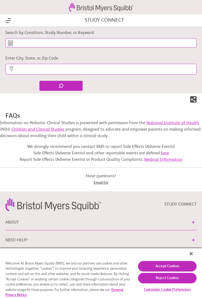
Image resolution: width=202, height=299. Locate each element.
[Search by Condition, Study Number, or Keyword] (101, 42)
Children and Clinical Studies (37, 129)
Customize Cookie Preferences (167, 289)
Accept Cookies (167, 266)
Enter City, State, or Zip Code (31, 58)
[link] (53, 204)
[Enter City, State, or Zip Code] (101, 69)
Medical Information (163, 160)
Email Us (101, 183)
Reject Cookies (167, 278)
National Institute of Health (172, 123)
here (165, 153)
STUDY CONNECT (104, 20)
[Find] (61, 86)
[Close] (191, 253)
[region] (101, 273)
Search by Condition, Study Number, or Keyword (49, 33)
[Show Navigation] (8, 21)
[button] (193, 100)
